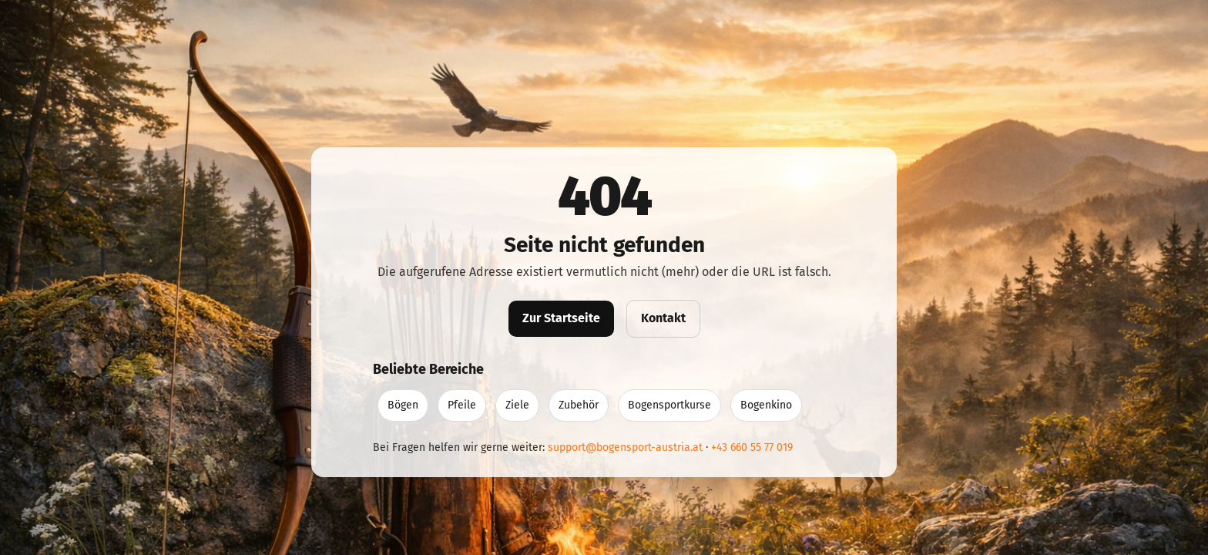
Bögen (403, 405)
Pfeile (462, 405)
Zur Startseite (561, 318)
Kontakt (663, 318)
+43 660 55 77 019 (752, 447)
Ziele (517, 405)
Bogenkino (766, 405)
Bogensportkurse (669, 405)
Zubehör (579, 405)
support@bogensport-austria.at (625, 447)
